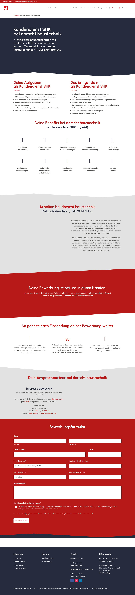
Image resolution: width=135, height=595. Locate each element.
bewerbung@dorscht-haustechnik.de (42, 413)
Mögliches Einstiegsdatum (79, 461)
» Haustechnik (19, 565)
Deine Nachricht (20, 484)
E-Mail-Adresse (20, 450)
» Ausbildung (46, 562)
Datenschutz (18, 589)
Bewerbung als (20, 461)
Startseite (49, 8)
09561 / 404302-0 (42, 411)
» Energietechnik (20, 568)
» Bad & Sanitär (19, 562)
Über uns (57, 8)
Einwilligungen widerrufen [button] (99, 589)
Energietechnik (103, 8)
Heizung (65, 8)
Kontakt (124, 8)
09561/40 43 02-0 (9, 1)
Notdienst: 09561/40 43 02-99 (81, 570)
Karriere (114, 8)
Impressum (27, 589)
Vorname (17, 444)
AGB (35, 589)
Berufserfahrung (20, 472)
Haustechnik (91, 8)
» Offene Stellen (48, 558)
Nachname (72, 444)
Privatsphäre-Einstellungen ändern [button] (50, 589)
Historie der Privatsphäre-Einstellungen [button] (75, 589)
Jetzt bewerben (23, 56)
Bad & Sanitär (77, 8)
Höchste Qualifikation (77, 472)
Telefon (90, 450)
